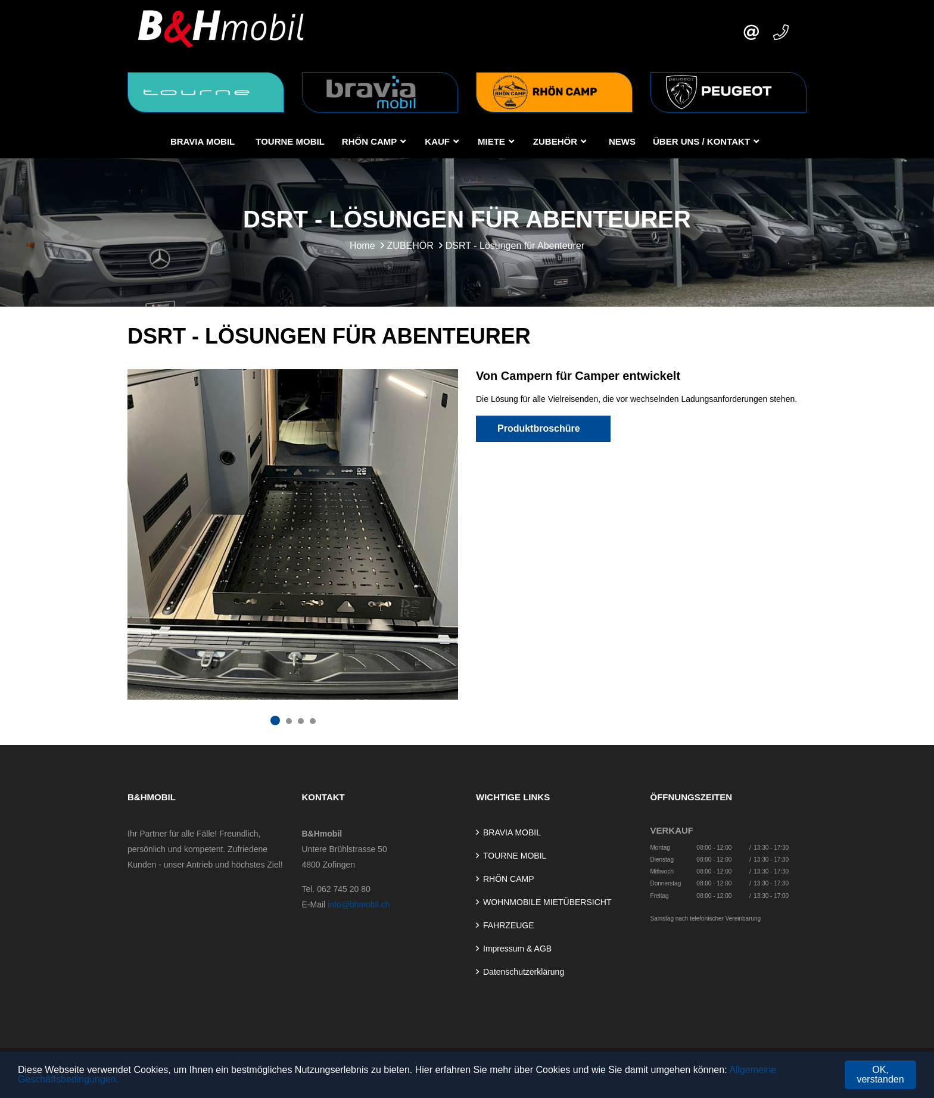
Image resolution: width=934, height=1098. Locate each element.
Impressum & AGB (517, 948)
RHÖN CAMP (369, 141)
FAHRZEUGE (508, 925)
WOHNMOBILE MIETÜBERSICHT (547, 902)
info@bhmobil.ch (359, 904)
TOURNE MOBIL (290, 141)
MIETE (491, 141)
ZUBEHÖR (555, 141)
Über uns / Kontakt (701, 141)
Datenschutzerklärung (523, 972)
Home (362, 246)
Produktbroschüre (543, 428)
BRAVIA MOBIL (202, 141)
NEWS (622, 141)
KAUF (437, 141)
